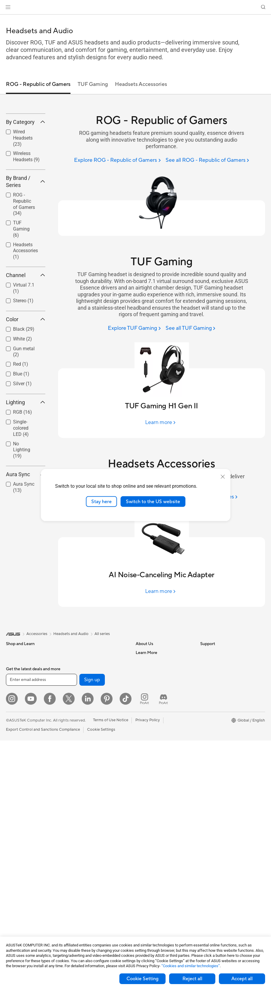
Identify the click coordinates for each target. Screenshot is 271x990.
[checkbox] (25, 181)
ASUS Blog (210, 732)
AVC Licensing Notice (219, 724)
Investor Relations (151, 679)
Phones (12, 661)
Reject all (192, 979)
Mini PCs (13, 831)
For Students (17, 724)
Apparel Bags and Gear (90, 839)
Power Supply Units (23, 902)
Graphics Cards (19, 876)
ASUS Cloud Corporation (158, 705)
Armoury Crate (213, 741)
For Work (14, 706)
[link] (135, 7)
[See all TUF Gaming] (190, 328)
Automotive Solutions (219, 715)
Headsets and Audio (87, 822)
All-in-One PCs (19, 795)
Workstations (17, 840)
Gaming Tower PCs (22, 813)
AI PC (205, 679)
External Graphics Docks (91, 670)
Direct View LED (20, 769)
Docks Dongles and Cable (92, 866)
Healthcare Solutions (24, 670)
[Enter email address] (41, 929)
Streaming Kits (82, 831)
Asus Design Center (217, 697)
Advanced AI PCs (215, 688)
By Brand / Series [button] (25, 224)
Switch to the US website (153, 501)
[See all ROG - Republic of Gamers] (207, 160)
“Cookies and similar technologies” (190, 966)
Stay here (101, 501)
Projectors (15, 786)
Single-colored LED (21, 471)
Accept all (242, 979)
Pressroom (145, 688)
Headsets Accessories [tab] (141, 84)
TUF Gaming (21, 272)
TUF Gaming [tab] (93, 84)
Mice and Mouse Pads (89, 813)
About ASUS (147, 652)
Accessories (16, 679)
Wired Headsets (23, 181)
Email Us (143, 759)
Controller (79, 884)
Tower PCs (15, 804)
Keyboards (79, 804)
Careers (143, 661)
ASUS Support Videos (155, 786)
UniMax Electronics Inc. (156, 714)
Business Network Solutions (94, 741)
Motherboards (19, 867)
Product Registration (154, 750)
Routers (77, 706)
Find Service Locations (155, 741)
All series (102, 633)
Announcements (150, 670)
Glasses (12, 777)
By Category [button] (25, 165)
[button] (8, 7)
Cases (11, 884)
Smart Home (81, 786)
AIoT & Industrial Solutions (93, 759)
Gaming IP (79, 902)
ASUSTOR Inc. (148, 697)
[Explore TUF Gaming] (134, 328)
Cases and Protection (88, 848)
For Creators (17, 715)
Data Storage (81, 661)
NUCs (11, 822)
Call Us (142, 768)
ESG (204, 652)
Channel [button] (25, 318)
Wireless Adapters (86, 724)
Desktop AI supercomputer (93, 768)
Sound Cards (81, 688)
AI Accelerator (82, 679)
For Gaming (16, 733)
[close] (222, 476)
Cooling (13, 893)
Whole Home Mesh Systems (94, 715)
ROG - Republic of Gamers (24, 247)
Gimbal (76, 893)
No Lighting (21, 493)
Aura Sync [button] (25, 517)
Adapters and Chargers (90, 857)
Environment (211, 661)
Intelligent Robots (85, 750)
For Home (14, 697)
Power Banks (81, 875)
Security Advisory (151, 777)
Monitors (14, 760)
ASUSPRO (209, 706)
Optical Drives (82, 652)
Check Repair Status (154, 732)
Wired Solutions (83, 732)
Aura (204, 750)
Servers (76, 777)
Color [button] (25, 362)
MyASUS (144, 795)
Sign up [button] (92, 929)
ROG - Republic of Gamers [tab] (38, 84)
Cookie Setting (142, 979)
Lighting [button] (25, 445)
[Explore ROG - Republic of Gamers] (117, 160)
